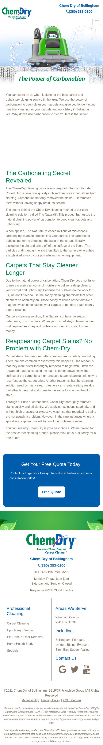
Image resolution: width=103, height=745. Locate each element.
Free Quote (51, 492)
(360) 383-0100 (79, 11)
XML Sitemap (72, 700)
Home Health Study (20, 643)
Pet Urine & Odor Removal (25, 637)
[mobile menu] (97, 22)
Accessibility (30, 700)
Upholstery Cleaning (20, 630)
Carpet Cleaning (18, 623)
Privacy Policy (50, 700)
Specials (12, 650)
